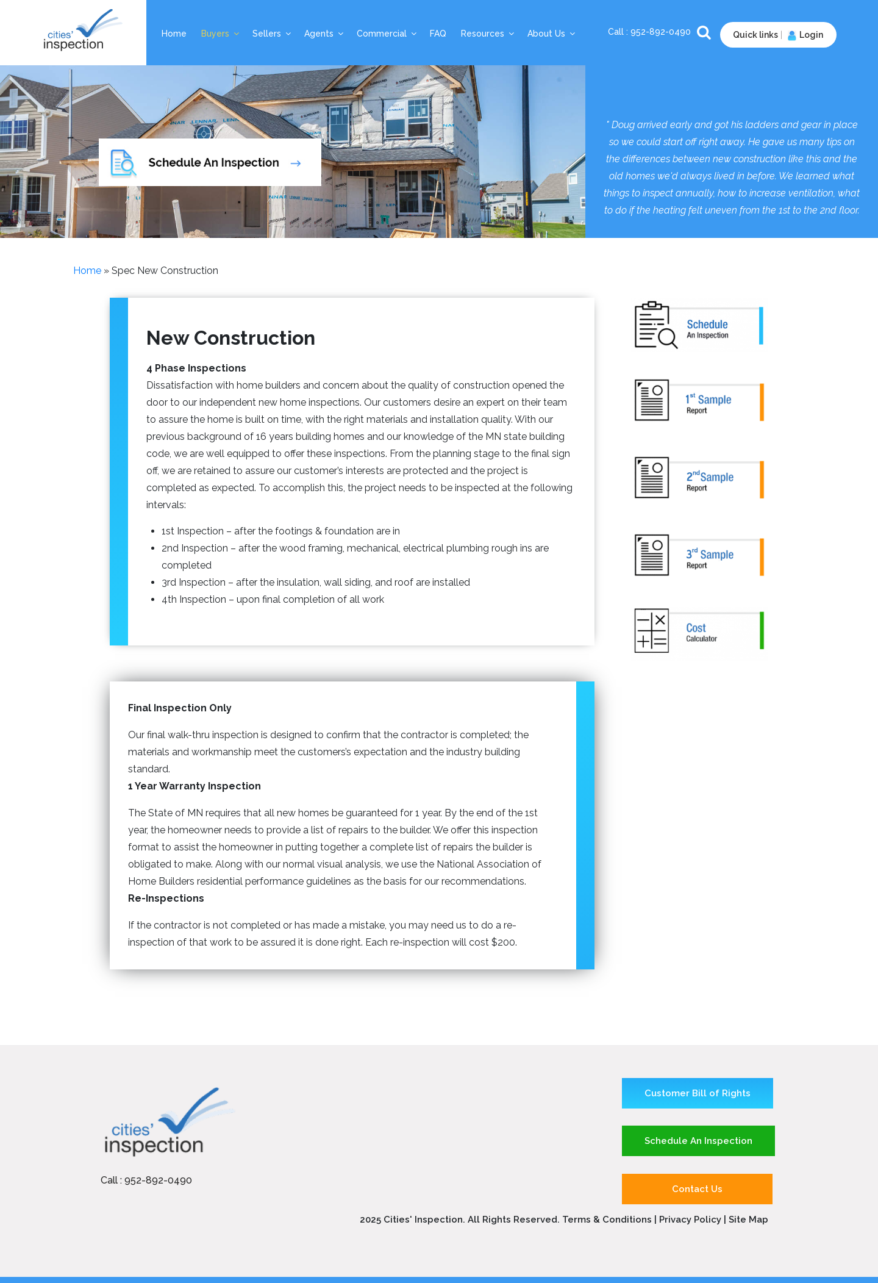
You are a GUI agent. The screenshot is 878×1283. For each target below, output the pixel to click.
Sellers (272, 33)
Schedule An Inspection (698, 1140)
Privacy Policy (691, 1219)
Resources (488, 33)
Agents (324, 33)
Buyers (221, 33)
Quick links (755, 35)
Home (174, 33)
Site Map (748, 1219)
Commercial (387, 33)
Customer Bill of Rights (697, 1093)
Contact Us (697, 1189)
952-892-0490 (661, 32)
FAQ (438, 33)
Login (804, 35)
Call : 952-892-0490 (146, 1180)
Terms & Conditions (607, 1219)
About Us (552, 33)
